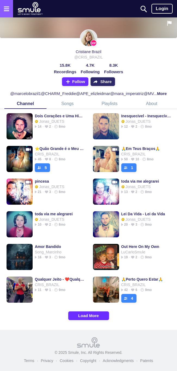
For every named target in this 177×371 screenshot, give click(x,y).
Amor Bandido (48, 246)
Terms (29, 360)
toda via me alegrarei (140, 181)
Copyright (88, 360)
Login (162, 8)
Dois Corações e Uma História (60, 116)
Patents (146, 360)
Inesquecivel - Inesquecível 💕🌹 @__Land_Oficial (146, 116)
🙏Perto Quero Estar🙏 (142, 279)
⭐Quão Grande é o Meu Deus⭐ (60, 148)
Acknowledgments (118, 360)
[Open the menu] (6, 8)
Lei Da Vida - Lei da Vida (143, 214)
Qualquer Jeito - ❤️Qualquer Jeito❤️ (60, 279)
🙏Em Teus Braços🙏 (140, 148)
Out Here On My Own (140, 246)
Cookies (67, 360)
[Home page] (30, 8)
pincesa (42, 181)
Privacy (47, 360)
